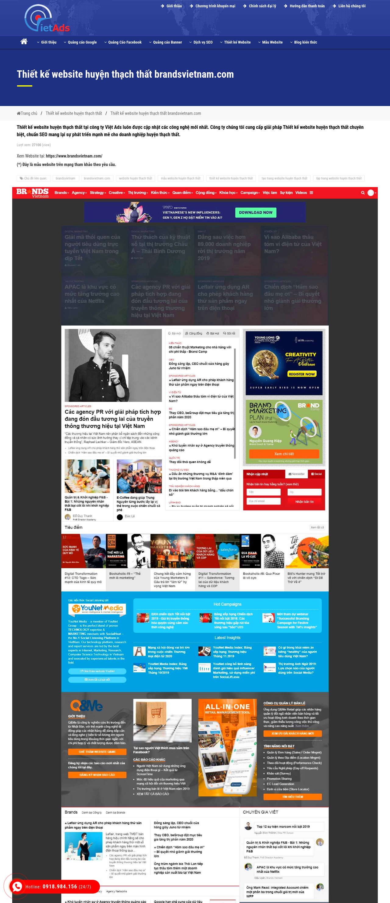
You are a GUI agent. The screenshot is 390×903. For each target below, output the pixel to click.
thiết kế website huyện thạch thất (231, 178)
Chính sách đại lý (258, 6)
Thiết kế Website (235, 42)
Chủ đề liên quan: (34, 178)
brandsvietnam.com (97, 178)
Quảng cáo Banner (165, 42)
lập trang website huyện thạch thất (339, 178)
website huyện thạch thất (135, 178)
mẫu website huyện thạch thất (180, 178)
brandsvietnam (66, 178)
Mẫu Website (270, 42)
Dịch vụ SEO (200, 42)
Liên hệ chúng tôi (348, 6)
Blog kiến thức (303, 42)
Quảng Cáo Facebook (123, 42)
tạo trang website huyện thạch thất (284, 178)
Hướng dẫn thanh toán (303, 6)
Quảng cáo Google (80, 42)
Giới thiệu (170, 6)
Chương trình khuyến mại (211, 6)
